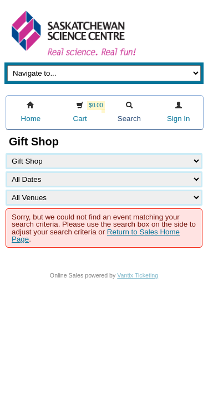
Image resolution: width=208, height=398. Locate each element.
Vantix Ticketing (137, 275)
